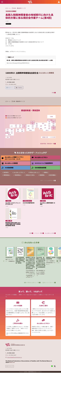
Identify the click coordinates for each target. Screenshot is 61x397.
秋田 (49, 121)
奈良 (33, 127)
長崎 (7, 131)
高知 (18, 131)
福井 (33, 123)
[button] (27, 276)
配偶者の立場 (45, 137)
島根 (16, 125)
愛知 (37, 127)
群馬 (45, 125)
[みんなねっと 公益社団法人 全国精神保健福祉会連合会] (30, 2)
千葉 (53, 128)
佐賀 (7, 129)
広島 (16, 127)
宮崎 (12, 133)
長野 (41, 126)
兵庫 (24, 126)
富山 (37, 123)
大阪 (28, 128)
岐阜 (37, 125)
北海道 (51, 116)
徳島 (22, 131)
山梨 (45, 127)
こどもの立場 (52, 137)
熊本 (7, 133)
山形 (49, 123)
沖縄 (7, 137)
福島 (53, 125)
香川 (22, 129)
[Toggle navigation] (2, 2)
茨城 (53, 127)
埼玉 (49, 127)
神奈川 (47, 130)
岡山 (20, 127)
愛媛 (18, 129)
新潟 (43, 123)
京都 (28, 126)
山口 (12, 126)
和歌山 (30, 130)
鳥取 (20, 125)
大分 (12, 131)
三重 (33, 128)
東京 (49, 128)
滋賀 (33, 125)
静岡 (41, 128)
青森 (51, 120)
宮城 (53, 123)
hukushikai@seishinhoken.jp (14, 357)
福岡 (12, 129)
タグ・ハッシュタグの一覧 (48, 180)
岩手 (53, 121)
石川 (33, 121)
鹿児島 (9, 134)
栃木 (49, 125)
